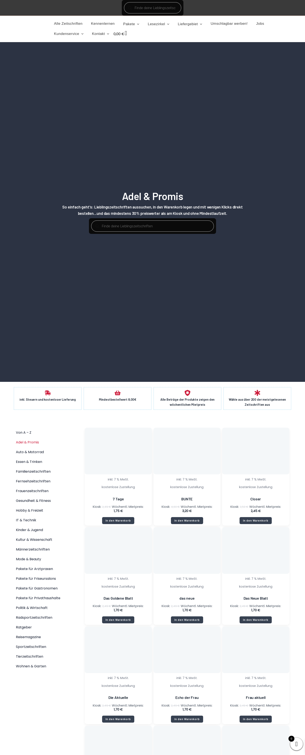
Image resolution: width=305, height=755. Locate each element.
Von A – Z (23, 434)
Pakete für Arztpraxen (34, 570)
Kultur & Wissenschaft (34, 541)
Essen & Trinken (29, 463)
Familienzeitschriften (33, 473)
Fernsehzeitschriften (33, 482)
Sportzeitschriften (31, 648)
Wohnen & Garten (31, 667)
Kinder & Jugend (29, 531)
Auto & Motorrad (30, 453)
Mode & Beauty (28, 560)
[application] (134, 24)
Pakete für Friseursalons (36, 580)
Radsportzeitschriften (34, 619)
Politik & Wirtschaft (32, 609)
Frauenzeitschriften (32, 492)
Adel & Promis (27, 443)
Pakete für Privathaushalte (38, 599)
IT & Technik (26, 521)
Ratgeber (24, 628)
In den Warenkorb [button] (118, 522)
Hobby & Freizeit (29, 511)
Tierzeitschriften (29, 658)
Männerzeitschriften (33, 550)
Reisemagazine (28, 638)
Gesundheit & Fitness (33, 502)
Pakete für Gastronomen (37, 589)
